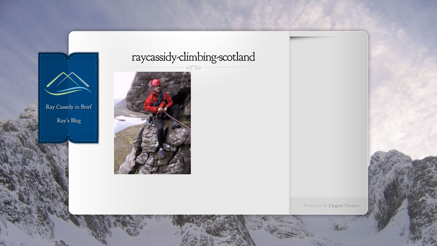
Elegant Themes (344, 205)
